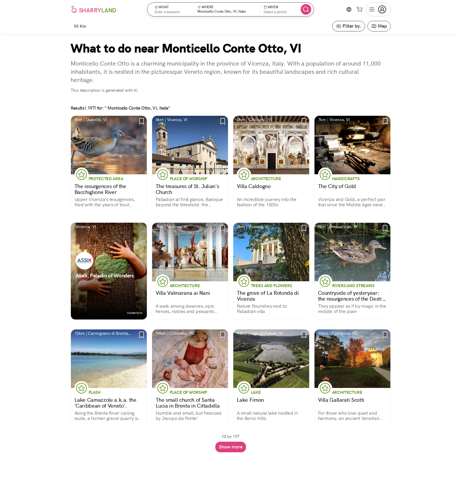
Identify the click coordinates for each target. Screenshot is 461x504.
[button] (172, 9)
